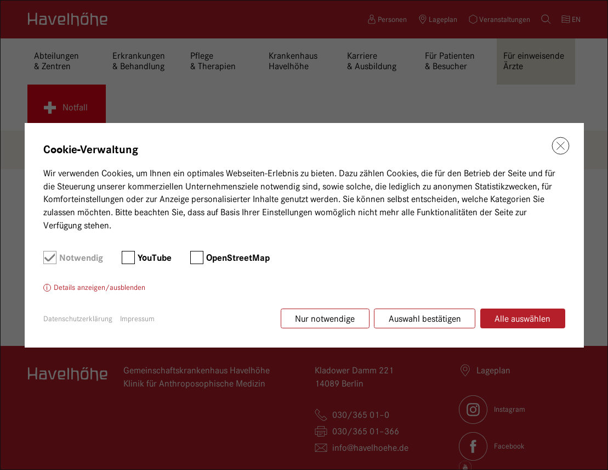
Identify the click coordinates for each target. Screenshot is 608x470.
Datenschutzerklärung (77, 318)
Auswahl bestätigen (425, 319)
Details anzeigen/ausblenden (99, 287)
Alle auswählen (522, 319)
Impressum (137, 318)
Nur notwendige (325, 319)
